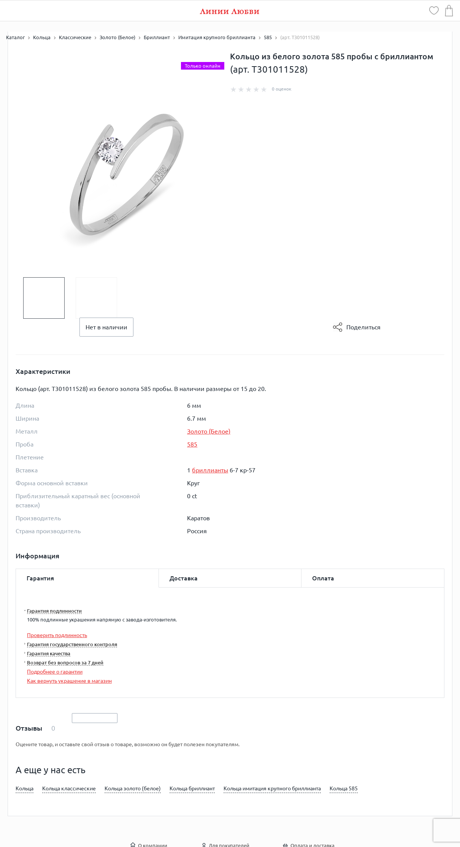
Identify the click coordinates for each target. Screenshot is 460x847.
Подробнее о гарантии (54, 672)
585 (192, 444)
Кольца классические (69, 788)
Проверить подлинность (57, 635)
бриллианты (210, 470)
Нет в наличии (106, 327)
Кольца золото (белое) (133, 788)
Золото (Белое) (208, 431)
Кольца (24, 788)
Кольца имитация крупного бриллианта (272, 788)
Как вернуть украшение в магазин (69, 681)
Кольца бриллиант (192, 788)
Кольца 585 (344, 788)
